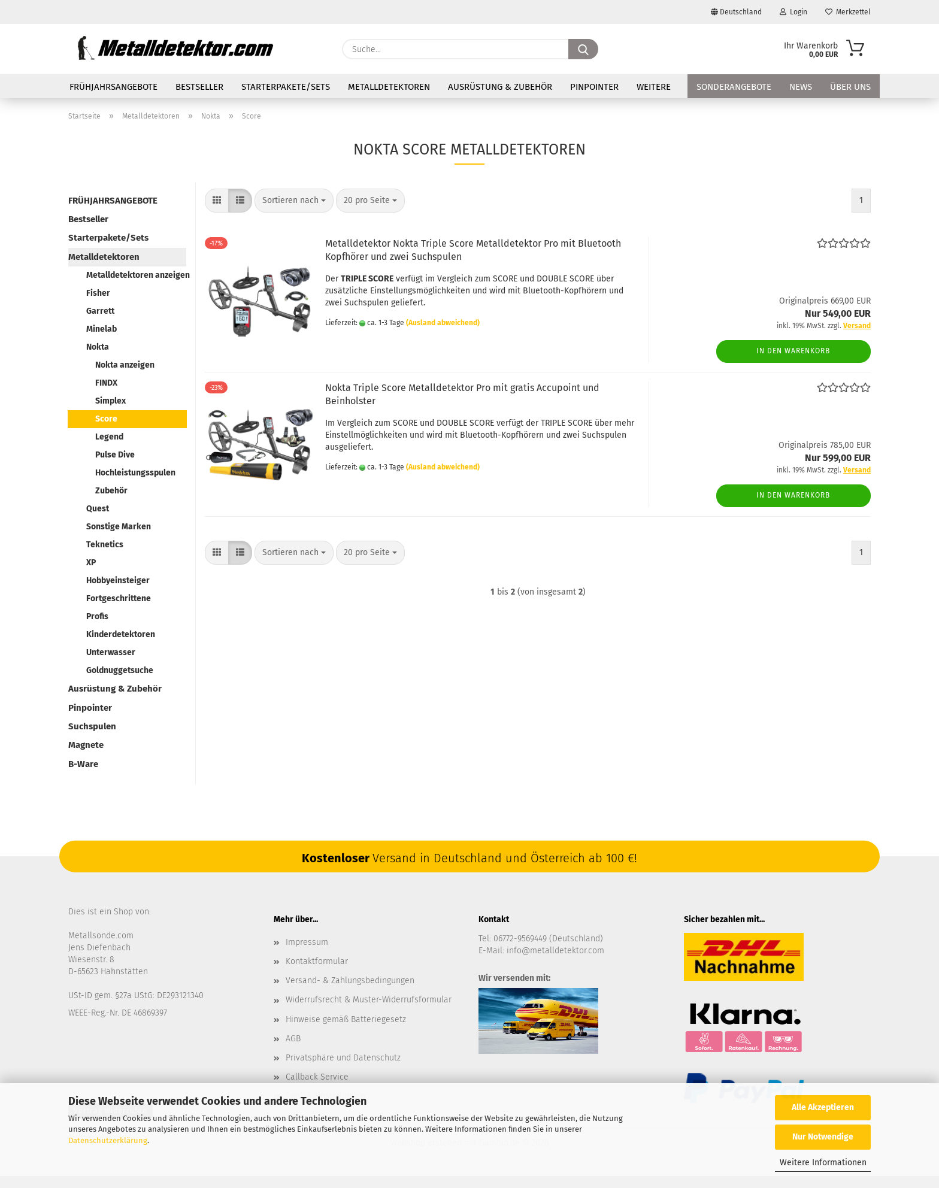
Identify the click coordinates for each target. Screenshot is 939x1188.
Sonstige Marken (118, 527)
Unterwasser (110, 652)
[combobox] (294, 201)
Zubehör (111, 491)
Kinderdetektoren (120, 634)
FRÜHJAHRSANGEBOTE (113, 86)
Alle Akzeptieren (823, 1107)
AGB (293, 1039)
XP (91, 562)
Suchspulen (92, 726)
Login (793, 12)
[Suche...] (583, 49)
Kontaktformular (317, 961)
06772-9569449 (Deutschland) (548, 939)
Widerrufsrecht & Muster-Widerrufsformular (369, 1000)
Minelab (101, 329)
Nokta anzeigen (125, 365)
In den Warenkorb (793, 351)
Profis (97, 616)
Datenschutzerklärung (107, 1140)
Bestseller (199, 86)
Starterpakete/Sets (285, 86)
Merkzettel (848, 12)
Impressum (307, 942)
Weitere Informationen (823, 1162)
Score (106, 419)
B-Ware (83, 764)
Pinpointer (594, 86)
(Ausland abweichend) (443, 323)
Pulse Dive (115, 455)
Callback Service (317, 1077)
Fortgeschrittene (118, 598)
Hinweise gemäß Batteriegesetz (346, 1019)
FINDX (106, 383)
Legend (109, 437)
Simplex (110, 401)
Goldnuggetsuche (119, 670)
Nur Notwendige (822, 1137)
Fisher (98, 293)
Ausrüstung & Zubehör (500, 86)
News (800, 86)
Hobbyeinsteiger (118, 580)
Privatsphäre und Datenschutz (343, 1058)
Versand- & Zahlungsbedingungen (350, 980)
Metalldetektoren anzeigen (136, 275)
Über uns (850, 86)
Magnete (86, 745)
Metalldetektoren (389, 86)
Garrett (100, 311)
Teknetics (104, 545)
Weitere (654, 86)
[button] (217, 201)
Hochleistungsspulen (135, 473)
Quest (97, 509)
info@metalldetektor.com (555, 950)
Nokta (97, 347)
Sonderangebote (733, 86)
